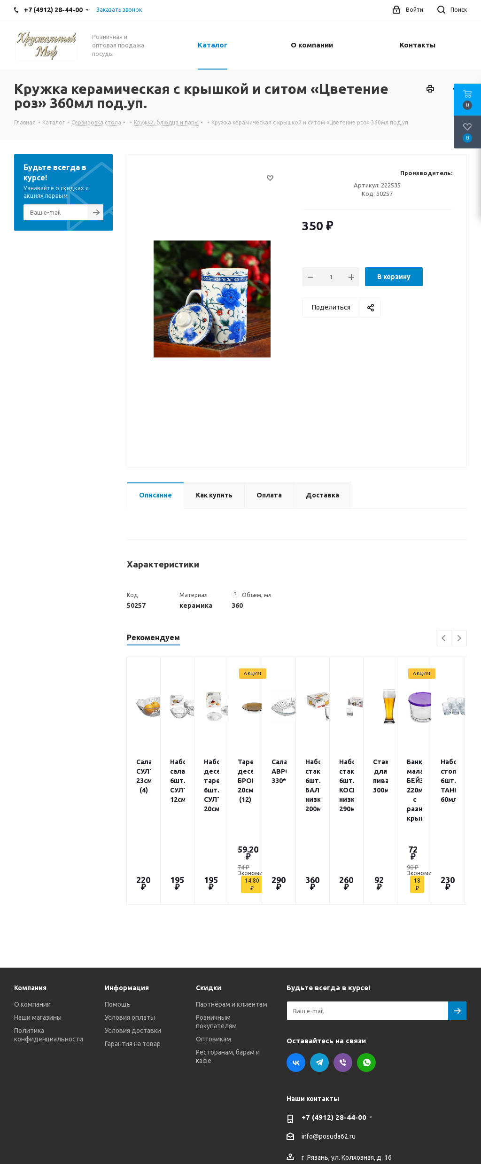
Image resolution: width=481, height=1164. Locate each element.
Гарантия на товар (133, 971)
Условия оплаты (130, 944)
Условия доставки (133, 958)
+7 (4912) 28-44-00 (334, 1044)
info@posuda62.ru (329, 1064)
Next (459, 638)
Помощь (118, 931)
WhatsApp (366, 989)
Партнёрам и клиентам (231, 931)
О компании (32, 931)
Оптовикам (213, 966)
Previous (444, 638)
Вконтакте (296, 989)
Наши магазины (38, 944)
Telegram (319, 989)
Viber (343, 989)
